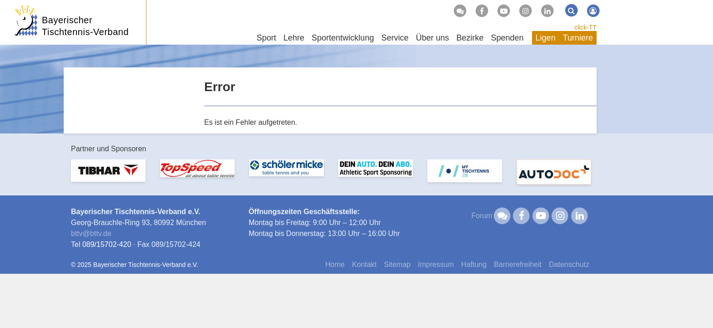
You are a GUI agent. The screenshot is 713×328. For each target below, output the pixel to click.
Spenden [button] (507, 37)
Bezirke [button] (469, 37)
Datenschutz (569, 264)
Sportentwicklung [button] (342, 37)
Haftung (474, 264)
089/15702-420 (106, 244)
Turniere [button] (578, 37)
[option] (108, 176)
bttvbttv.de (91, 233)
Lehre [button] (293, 37)
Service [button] (394, 37)
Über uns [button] (432, 37)
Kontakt (364, 264)
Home (335, 264)
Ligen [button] (546, 37)
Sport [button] (266, 37)
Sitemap (397, 264)
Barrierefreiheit (518, 264)
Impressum (436, 264)
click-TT (585, 27)
